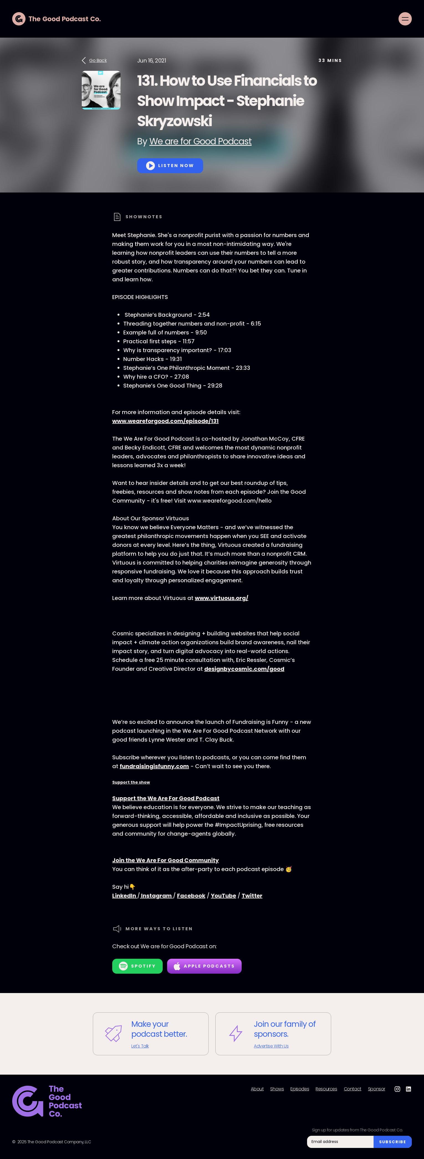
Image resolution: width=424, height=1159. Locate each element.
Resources (326, 1089)
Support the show (131, 782)
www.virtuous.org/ (221, 598)
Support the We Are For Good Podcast (165, 798)
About (257, 1089)
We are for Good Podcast (200, 141)
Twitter (252, 896)
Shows (277, 1089)
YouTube (223, 896)
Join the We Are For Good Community (165, 860)
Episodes (299, 1089)
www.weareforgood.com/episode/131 (165, 421)
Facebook (191, 896)
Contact (352, 1089)
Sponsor (376, 1089)
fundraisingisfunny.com (154, 766)
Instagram (156, 896)
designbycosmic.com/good (244, 669)
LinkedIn (124, 896)
